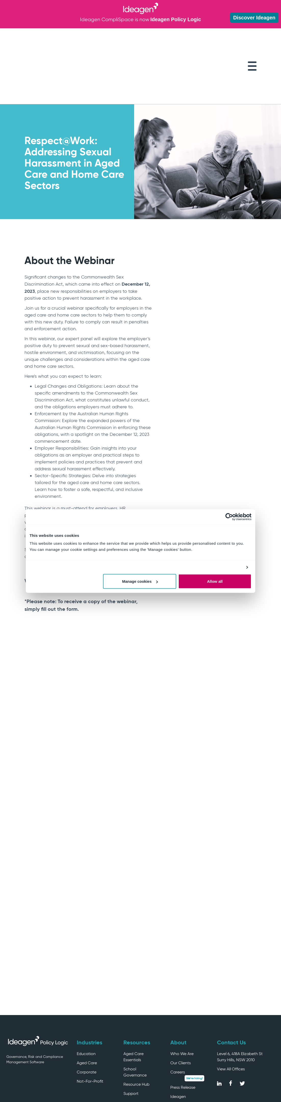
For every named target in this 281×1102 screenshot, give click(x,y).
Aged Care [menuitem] (87, 1012)
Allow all (215, 581)
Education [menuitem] (86, 1003)
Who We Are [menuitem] (182, 1003)
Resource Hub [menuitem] (136, 1034)
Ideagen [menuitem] (178, 1046)
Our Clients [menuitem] (180, 1012)
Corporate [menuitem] (86, 1022)
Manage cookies (140, 581)
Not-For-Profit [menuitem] (90, 1031)
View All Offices (231, 1019)
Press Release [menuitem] (182, 1037)
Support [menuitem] (130, 1043)
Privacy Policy (260, 1083)
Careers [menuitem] (177, 1022)
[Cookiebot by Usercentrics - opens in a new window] (229, 517)
